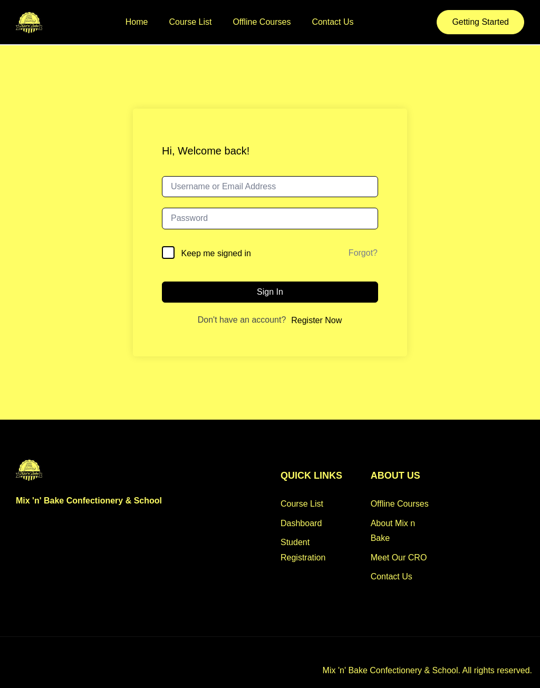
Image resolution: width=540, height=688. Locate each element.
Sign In (270, 291)
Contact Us (332, 21)
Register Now (316, 320)
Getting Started (480, 21)
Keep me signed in (216, 253)
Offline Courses (262, 21)
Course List (190, 21)
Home (137, 21)
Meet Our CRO (399, 557)
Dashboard (301, 523)
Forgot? (363, 252)
